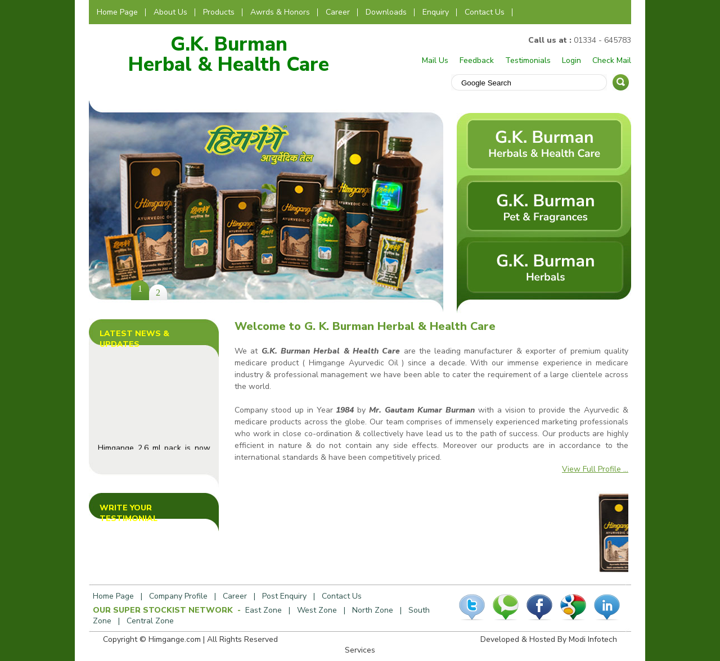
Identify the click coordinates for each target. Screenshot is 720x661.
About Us (170, 12)
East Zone (263, 610)
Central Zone (150, 620)
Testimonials (528, 60)
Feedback (477, 60)
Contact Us (485, 12)
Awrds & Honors (280, 12)
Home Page (117, 12)
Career (338, 12)
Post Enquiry (284, 596)
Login (571, 60)
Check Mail (611, 60)
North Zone (372, 610)
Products (219, 12)
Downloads (386, 12)
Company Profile (178, 596)
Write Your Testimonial (129, 513)
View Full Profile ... (595, 469)
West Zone (317, 610)
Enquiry (435, 12)
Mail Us (435, 60)
